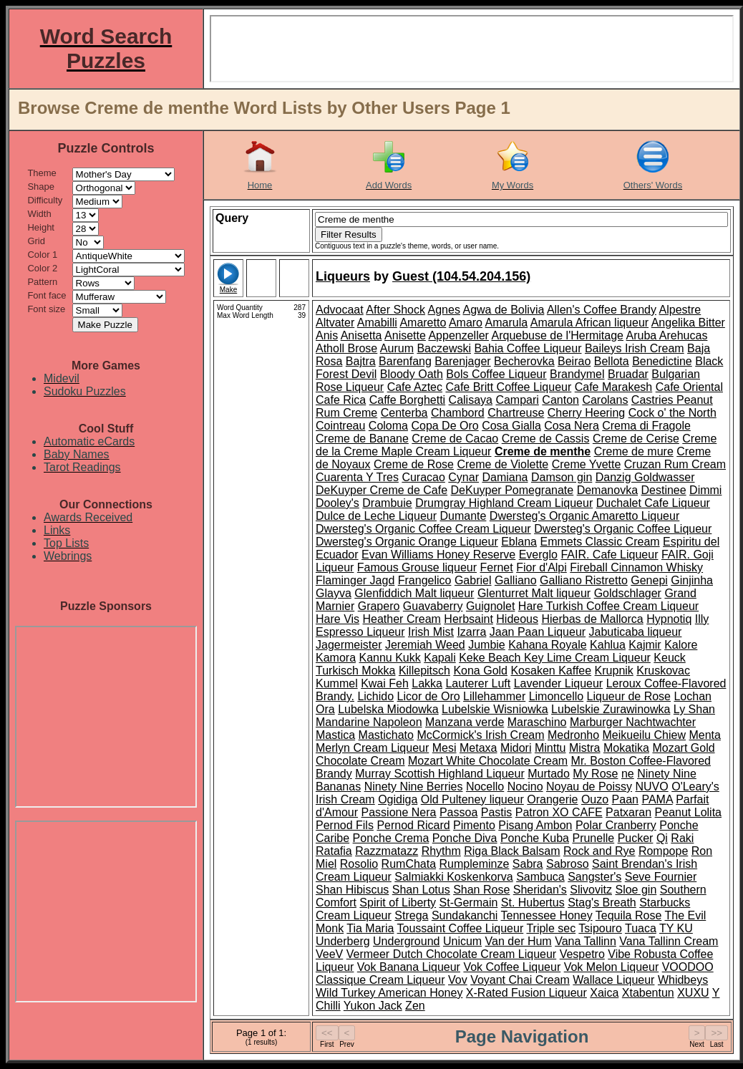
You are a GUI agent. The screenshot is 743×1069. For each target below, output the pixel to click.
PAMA (656, 799)
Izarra (471, 632)
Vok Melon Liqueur (611, 967)
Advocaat (340, 310)
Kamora (336, 658)
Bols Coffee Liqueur (496, 374)
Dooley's (337, 503)
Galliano (516, 580)
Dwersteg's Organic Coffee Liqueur (623, 529)
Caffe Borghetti (407, 400)
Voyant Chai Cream (520, 980)
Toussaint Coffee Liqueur (460, 928)
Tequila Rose (629, 915)
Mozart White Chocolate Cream (488, 761)
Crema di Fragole (646, 426)
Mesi (444, 748)
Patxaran (628, 812)
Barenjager (462, 361)
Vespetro (582, 954)
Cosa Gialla (511, 426)
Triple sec (551, 928)
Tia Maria (370, 928)
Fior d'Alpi (541, 567)
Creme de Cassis (546, 438)
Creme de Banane (362, 438)
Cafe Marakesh (614, 387)
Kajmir (644, 645)
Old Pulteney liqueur (472, 799)
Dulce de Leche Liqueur (376, 516)
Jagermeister (349, 645)
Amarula (506, 322)
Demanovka (607, 490)
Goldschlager (627, 593)
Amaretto (422, 322)
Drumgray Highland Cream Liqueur (504, 503)
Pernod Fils (345, 825)
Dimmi (705, 490)
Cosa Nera (571, 426)
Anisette (405, 335)
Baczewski (444, 348)
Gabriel (473, 580)
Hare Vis (337, 619)
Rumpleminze (475, 864)
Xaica (604, 993)
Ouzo (594, 799)
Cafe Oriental (689, 387)
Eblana (519, 542)
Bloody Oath (411, 374)
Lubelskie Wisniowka (495, 709)
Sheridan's (540, 890)
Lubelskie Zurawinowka (610, 709)
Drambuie (387, 503)
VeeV (329, 954)
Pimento (474, 825)
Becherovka (524, 361)
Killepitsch (424, 670)
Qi (662, 838)
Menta (704, 735)
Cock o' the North (672, 413)
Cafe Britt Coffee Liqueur (508, 387)
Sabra (528, 864)
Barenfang (405, 361)
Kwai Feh (385, 683)
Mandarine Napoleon (369, 722)
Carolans (605, 400)
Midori (516, 748)
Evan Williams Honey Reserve (438, 554)
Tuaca (640, 928)
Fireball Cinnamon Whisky (636, 567)
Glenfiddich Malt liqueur (414, 593)
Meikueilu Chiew (644, 735)
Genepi (649, 580)
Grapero (379, 606)
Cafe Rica (341, 400)
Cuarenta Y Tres (357, 477)
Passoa (458, 812)
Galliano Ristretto (584, 580)
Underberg (343, 941)
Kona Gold (480, 670)
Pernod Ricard (413, 825)
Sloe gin (635, 890)
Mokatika (626, 748)
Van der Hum (518, 941)
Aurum (397, 348)
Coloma (388, 426)
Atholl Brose (346, 348)
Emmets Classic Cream (599, 542)
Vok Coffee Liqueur (511, 967)
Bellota (611, 361)
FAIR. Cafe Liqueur (609, 554)
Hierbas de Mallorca (592, 619)
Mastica (335, 735)
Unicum (462, 941)
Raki (682, 838)
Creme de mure (634, 451)
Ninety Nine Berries (413, 786)
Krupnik (614, 670)
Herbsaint (468, 619)
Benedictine (662, 361)
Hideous (517, 619)
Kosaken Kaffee (550, 670)
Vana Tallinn (585, 941)
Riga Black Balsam (512, 851)
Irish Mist (431, 632)
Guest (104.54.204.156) (461, 276)
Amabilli (377, 322)
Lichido (375, 696)
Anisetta (361, 335)
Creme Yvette (586, 464)
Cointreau (340, 426)
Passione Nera (399, 812)
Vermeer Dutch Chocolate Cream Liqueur (451, 954)
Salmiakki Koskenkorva (453, 877)
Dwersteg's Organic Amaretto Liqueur (584, 516)
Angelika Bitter (688, 322)
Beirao (574, 361)
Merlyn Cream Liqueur (372, 748)
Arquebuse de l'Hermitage (558, 335)
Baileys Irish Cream (634, 348)
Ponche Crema (391, 838)
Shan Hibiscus (352, 890)
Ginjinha (692, 580)
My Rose (595, 774)
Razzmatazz (386, 851)
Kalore (680, 645)
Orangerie (552, 799)
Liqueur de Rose (629, 696)
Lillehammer (494, 696)
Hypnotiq (668, 619)
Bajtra (361, 361)
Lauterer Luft (477, 683)
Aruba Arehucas (667, 335)
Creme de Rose (414, 464)
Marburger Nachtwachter (633, 722)
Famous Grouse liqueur (417, 567)
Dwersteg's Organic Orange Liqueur (407, 542)
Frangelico (425, 580)
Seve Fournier (661, 877)
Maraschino (537, 722)
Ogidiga (397, 799)
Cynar (463, 477)
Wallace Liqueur (613, 980)
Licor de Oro (428, 696)
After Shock (395, 310)
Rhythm (441, 851)
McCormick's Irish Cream (480, 735)
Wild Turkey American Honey (389, 993)
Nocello (485, 786)
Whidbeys (683, 980)
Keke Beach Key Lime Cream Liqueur (555, 658)
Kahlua (608, 645)
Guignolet (490, 606)
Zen (415, 1006)
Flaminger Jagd (355, 580)
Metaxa (478, 748)
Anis (327, 335)
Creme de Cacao (455, 438)
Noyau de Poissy (589, 786)
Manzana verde (464, 722)
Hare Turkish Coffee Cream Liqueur (608, 606)
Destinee (663, 490)
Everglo (538, 554)
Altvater (335, 322)
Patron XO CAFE (559, 812)
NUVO (652, 786)
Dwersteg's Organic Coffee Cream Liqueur (423, 529)
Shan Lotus (421, 890)
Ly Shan (694, 709)
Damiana (505, 477)
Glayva (333, 593)
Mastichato (386, 735)
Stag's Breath (602, 902)
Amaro (465, 322)
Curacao (423, 477)
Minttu (550, 748)
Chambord (458, 413)
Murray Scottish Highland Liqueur (440, 774)
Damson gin (561, 477)
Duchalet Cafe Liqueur (653, 503)
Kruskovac (663, 670)
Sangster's (594, 877)
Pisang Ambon (535, 825)
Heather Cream (402, 619)
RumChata (409, 864)
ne (627, 774)
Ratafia (334, 851)
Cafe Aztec (414, 387)
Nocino (525, 786)
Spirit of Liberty (397, 902)
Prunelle (593, 838)
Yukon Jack (373, 1006)
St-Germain (469, 902)
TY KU (676, 928)
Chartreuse (515, 413)
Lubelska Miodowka (388, 709)
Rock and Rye (599, 851)
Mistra (585, 748)
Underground (406, 941)
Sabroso (567, 864)
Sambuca (540, 877)
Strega (411, 915)
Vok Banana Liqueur (408, 967)
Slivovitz (591, 890)
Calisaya (470, 400)
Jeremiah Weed (425, 645)
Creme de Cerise (636, 438)
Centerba (404, 413)
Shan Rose (481, 890)
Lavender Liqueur (558, 683)
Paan (625, 799)
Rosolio (359, 864)
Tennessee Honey (547, 915)
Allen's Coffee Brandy (601, 310)
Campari (516, 400)
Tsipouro (599, 928)
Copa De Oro (444, 426)
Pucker (636, 838)
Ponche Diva (464, 838)
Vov (457, 980)
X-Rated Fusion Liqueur (526, 993)
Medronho (573, 735)
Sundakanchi (465, 915)
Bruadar (628, 374)
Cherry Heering (586, 413)
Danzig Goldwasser (645, 477)
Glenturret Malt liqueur (534, 593)
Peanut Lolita (688, 812)
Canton (560, 400)
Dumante (463, 516)
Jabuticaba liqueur (635, 632)
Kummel (337, 683)
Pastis (497, 812)
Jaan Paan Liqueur (538, 632)
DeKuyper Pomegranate (512, 490)
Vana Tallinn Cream (668, 941)
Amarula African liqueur (589, 322)
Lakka (427, 683)
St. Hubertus (533, 902)
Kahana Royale (547, 645)
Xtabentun (648, 993)
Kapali (439, 658)
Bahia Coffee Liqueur (527, 348)
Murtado (549, 774)
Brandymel (577, 374)
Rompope (663, 851)
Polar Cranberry (616, 825)
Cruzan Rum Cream (675, 464)
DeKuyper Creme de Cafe (381, 490)
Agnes (444, 310)
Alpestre (680, 310)
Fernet (496, 567)
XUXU (693, 993)
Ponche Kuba (534, 838)
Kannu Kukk (389, 658)
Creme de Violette (502, 464)
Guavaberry (433, 606)
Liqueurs (343, 276)
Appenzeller (458, 335)
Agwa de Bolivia (503, 310)
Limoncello (556, 696)
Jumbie (486, 645)
